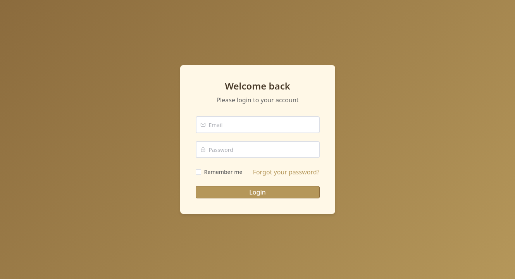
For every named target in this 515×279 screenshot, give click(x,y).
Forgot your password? (286, 172)
